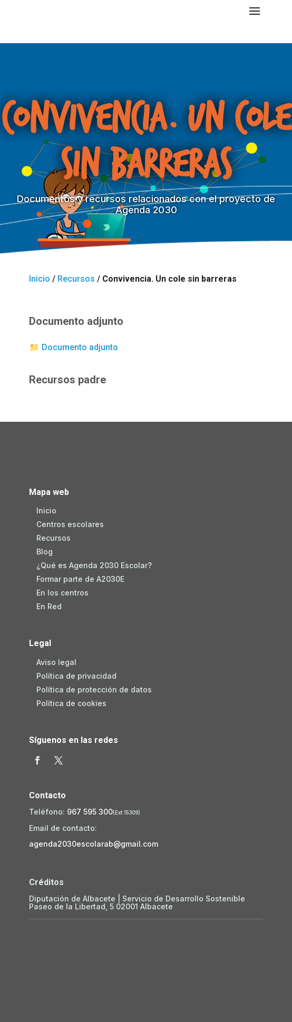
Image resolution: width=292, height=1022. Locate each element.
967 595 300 (90, 811)
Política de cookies (71, 703)
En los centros (62, 592)
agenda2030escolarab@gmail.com (93, 843)
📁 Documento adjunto (73, 347)
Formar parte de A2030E (80, 578)
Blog (44, 551)
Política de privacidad (76, 675)
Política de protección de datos (94, 689)
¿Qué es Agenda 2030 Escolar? (94, 565)
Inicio (39, 279)
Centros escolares (70, 524)
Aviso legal (56, 662)
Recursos (76, 279)
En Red (49, 606)
